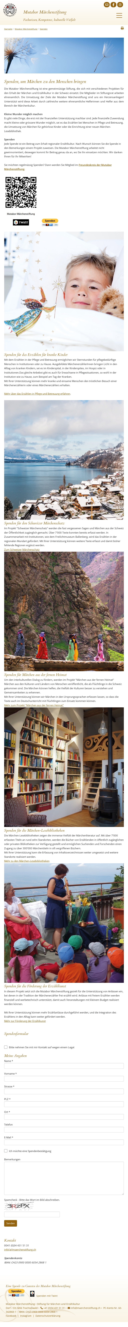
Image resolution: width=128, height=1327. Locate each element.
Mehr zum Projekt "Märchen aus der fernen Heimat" (34, 705)
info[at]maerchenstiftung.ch (20, 1249)
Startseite (8, 29)
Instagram (26, 1315)
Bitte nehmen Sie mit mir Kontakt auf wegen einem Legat (39, 1047)
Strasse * (9, 1086)
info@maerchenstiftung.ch (84, 1308)
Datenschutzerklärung (48, 1315)
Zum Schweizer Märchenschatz (22, 549)
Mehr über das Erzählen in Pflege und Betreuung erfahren (37, 393)
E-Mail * (8, 1137)
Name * (8, 1061)
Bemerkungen (12, 1159)
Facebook (11, 1315)
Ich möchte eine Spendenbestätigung (27, 1151)
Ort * (7, 1112)
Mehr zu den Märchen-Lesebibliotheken (27, 861)
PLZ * (7, 1099)
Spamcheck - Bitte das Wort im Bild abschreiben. (32, 1199)
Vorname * (10, 1073)
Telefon (8, 1124)
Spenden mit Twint (47, 1295)
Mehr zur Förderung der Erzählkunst (25, 1021)
